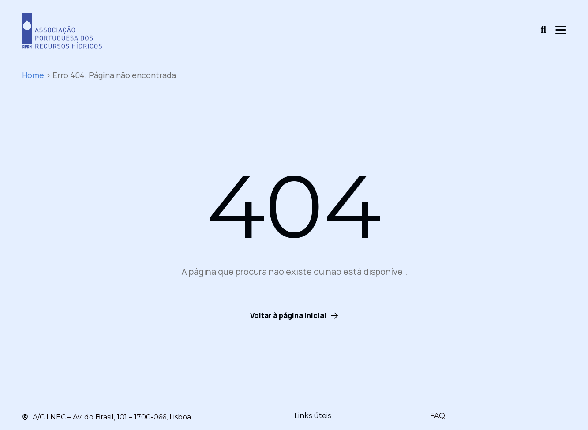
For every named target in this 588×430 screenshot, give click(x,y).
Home (33, 75)
